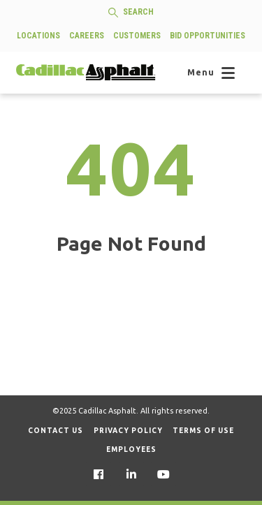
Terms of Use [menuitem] (203, 430)
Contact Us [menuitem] (55, 430)
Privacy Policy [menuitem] (128, 430)
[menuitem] (98, 474)
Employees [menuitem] (131, 449)
